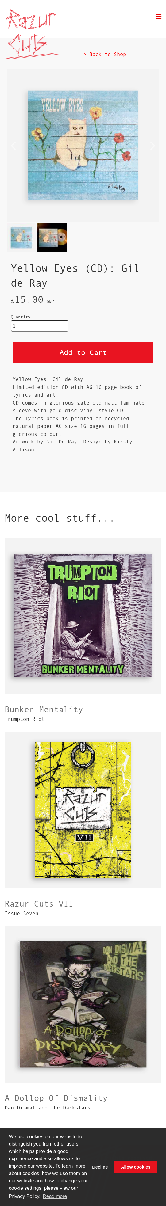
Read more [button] (55, 1196)
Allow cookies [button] (135, 1167)
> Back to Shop (104, 54)
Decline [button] (100, 1167)
